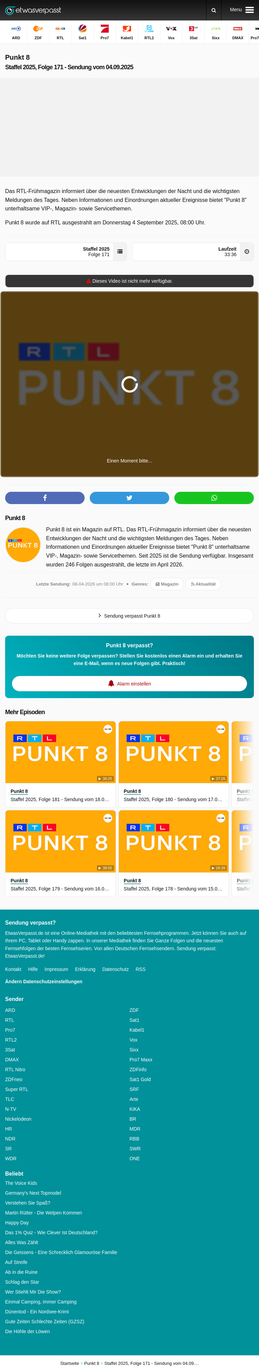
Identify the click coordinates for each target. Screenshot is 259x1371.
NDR (10, 1138)
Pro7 (10, 1030)
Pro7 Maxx (141, 1059)
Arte (134, 1099)
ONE (135, 1158)
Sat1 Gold (140, 1079)
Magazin (167, 584)
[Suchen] (213, 10)
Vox (134, 1040)
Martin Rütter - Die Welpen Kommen (43, 1212)
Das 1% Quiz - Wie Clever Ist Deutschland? (51, 1232)
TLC (9, 1099)
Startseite (69, 1363)
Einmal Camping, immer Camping (40, 1301)
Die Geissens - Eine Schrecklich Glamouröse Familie (61, 1252)
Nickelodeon (18, 1119)
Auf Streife (16, 1262)
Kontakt (13, 969)
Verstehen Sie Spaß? (27, 1203)
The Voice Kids (21, 1183)
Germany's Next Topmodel (33, 1193)
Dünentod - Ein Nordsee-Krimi (37, 1311)
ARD (10, 1010)
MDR (135, 1129)
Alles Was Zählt (21, 1242)
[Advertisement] (129, 127)
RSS (140, 969)
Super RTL (16, 1089)
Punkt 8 (15, 518)
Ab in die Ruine (21, 1272)
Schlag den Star (22, 1282)
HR (8, 1129)
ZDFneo (14, 1079)
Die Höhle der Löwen (27, 1331)
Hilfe (33, 969)
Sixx (134, 1049)
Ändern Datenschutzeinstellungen (43, 981)
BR (133, 1119)
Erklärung (85, 969)
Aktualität (203, 584)
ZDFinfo (138, 1069)
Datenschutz (115, 969)
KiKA (135, 1109)
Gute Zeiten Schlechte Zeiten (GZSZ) (44, 1321)
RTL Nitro (15, 1069)
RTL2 (11, 1040)
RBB (135, 1138)
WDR (10, 1158)
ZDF (134, 1010)
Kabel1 (137, 1030)
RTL (9, 1020)
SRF (134, 1089)
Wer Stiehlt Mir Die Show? (33, 1292)
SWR (135, 1148)
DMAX (12, 1059)
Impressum (56, 969)
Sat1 (135, 1020)
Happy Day (17, 1222)
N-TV (10, 1109)
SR (8, 1148)
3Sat (10, 1049)
